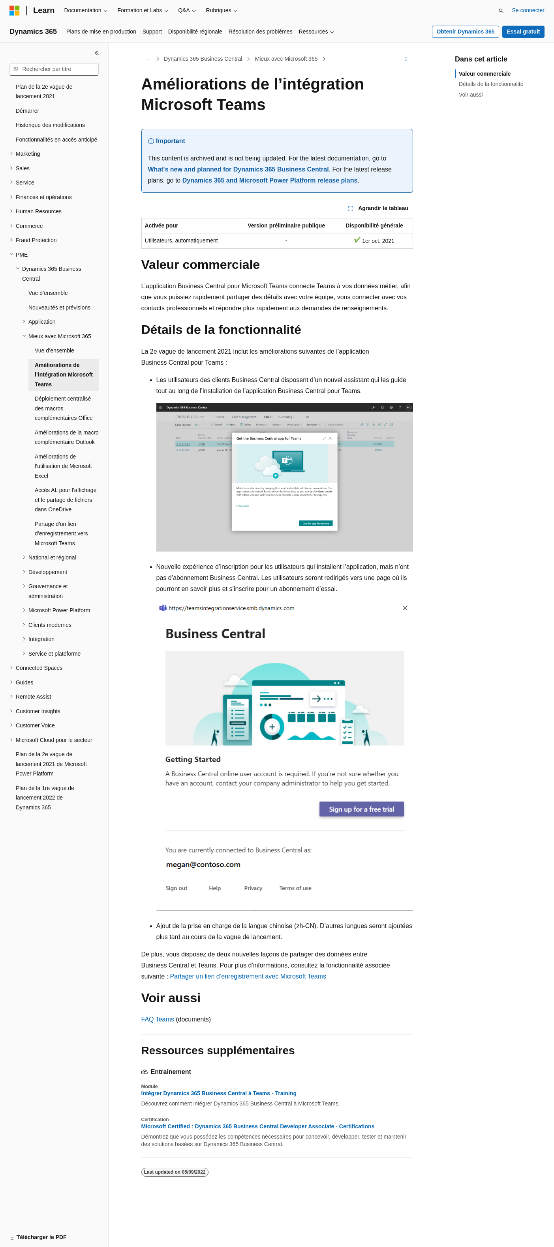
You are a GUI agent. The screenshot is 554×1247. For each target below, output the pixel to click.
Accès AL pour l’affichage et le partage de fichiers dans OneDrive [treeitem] (65, 500)
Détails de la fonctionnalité (491, 84)
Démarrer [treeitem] (27, 111)
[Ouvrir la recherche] (501, 11)
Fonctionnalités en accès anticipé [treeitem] (56, 139)
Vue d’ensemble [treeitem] (48, 293)
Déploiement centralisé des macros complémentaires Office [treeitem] (64, 408)
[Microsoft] (14, 11)
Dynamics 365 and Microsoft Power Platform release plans (270, 180)
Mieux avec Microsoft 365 (286, 59)
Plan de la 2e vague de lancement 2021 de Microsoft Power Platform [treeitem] (51, 764)
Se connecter (528, 10)
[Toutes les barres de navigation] (148, 59)
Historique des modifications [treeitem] (50, 125)
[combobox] (54, 69)
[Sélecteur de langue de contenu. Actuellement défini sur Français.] (28, 1234)
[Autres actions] (406, 59)
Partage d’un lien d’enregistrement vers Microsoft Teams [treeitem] (61, 533)
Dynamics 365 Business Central (203, 59)
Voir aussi (471, 94)
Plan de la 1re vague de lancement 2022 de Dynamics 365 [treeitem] (45, 798)
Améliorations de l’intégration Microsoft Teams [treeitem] (64, 375)
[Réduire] (96, 53)
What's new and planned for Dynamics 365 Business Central (238, 169)
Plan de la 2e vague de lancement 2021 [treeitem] (44, 92)
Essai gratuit (523, 31)
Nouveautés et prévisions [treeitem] (59, 307)
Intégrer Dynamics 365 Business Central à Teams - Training (219, 1093)
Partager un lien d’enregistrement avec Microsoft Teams (248, 976)
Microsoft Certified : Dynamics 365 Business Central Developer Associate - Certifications (258, 1126)
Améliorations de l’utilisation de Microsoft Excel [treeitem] (63, 466)
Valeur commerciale (485, 74)
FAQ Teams (157, 1019)
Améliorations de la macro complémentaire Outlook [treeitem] (67, 437)
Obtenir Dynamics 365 (465, 31)
